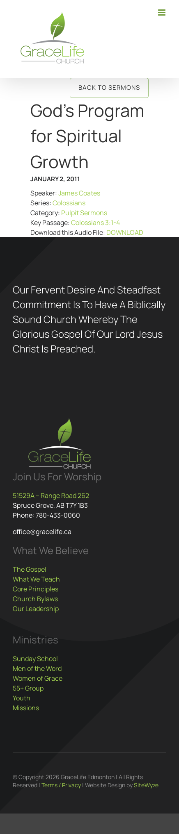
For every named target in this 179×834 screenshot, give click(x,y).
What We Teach (36, 579)
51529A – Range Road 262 (51, 495)
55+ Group (28, 688)
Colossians (69, 202)
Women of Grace (37, 678)
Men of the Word (37, 668)
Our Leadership (36, 608)
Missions (26, 707)
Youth (21, 697)
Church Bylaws (35, 598)
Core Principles (35, 588)
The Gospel (29, 569)
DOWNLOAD (124, 232)
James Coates (79, 193)
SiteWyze (146, 785)
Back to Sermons (109, 87)
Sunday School (35, 658)
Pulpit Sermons (84, 212)
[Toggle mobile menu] (162, 12)
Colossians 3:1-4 (95, 222)
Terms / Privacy (61, 785)
